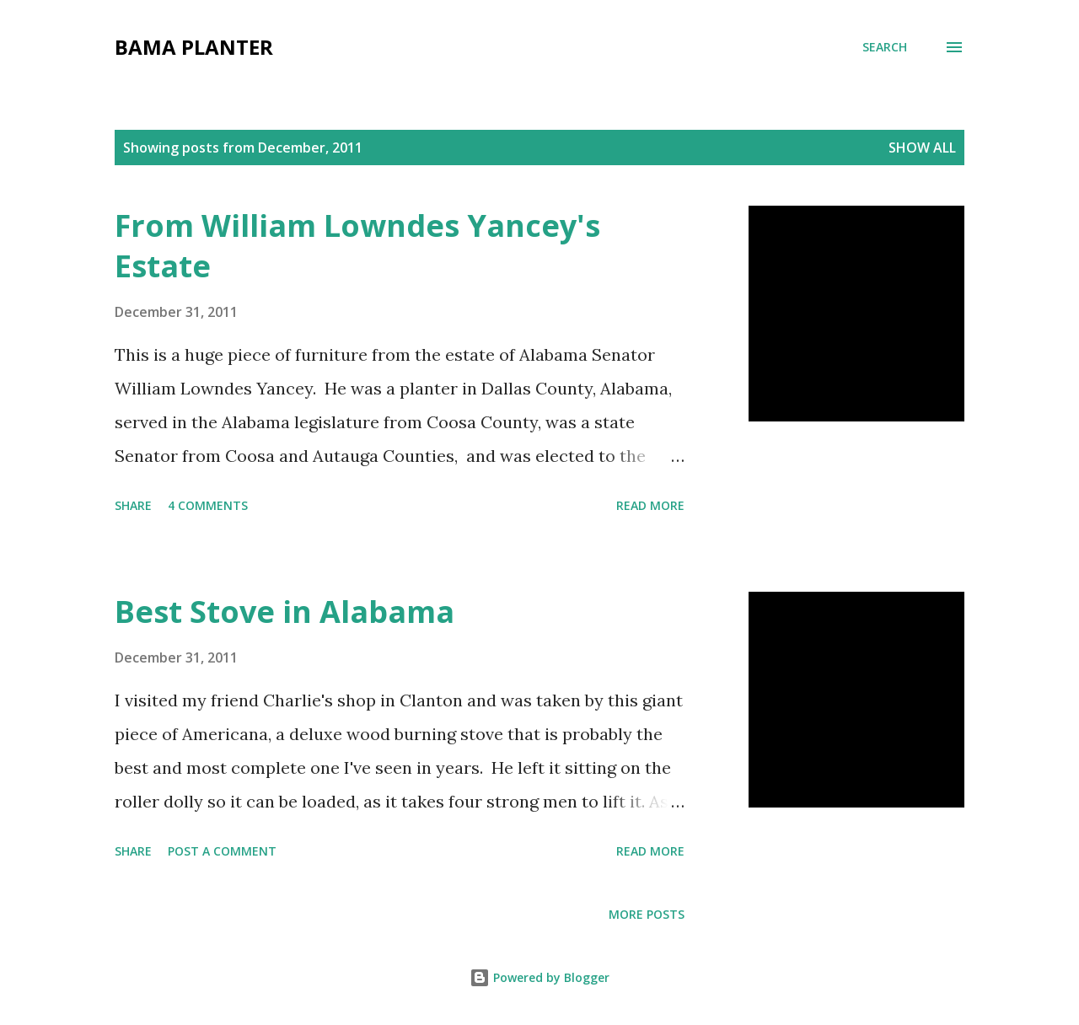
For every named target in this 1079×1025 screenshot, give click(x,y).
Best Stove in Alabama (284, 611)
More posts (646, 914)
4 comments (208, 505)
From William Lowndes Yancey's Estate (357, 246)
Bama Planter (194, 47)
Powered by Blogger (539, 977)
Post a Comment (222, 851)
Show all (922, 147)
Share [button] (133, 505)
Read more (650, 505)
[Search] (884, 47)
